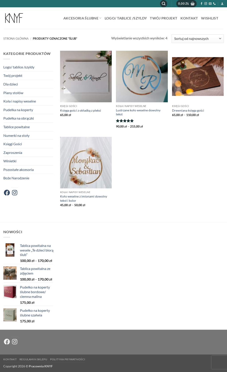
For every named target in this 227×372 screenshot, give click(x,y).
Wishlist (209, 18)
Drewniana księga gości (188, 110)
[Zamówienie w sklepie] (198, 38)
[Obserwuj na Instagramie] (205, 3)
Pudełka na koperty (18, 110)
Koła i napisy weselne (19, 101)
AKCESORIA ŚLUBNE (82, 18)
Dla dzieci (10, 84)
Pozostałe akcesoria (18, 169)
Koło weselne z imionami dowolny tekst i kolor (83, 198)
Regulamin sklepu (33, 359)
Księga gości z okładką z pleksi (80, 110)
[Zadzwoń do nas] (214, 3)
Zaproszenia (12, 152)
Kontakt (189, 18)
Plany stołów (13, 93)
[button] (163, 3)
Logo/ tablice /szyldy (126, 18)
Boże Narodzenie (16, 178)
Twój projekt (163, 18)
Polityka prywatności (67, 359)
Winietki (9, 161)
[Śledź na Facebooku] (201, 3)
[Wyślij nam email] (210, 3)
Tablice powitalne (16, 127)
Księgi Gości (12, 144)
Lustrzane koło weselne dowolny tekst (138, 112)
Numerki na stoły (16, 135)
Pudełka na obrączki (18, 118)
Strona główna (16, 38)
